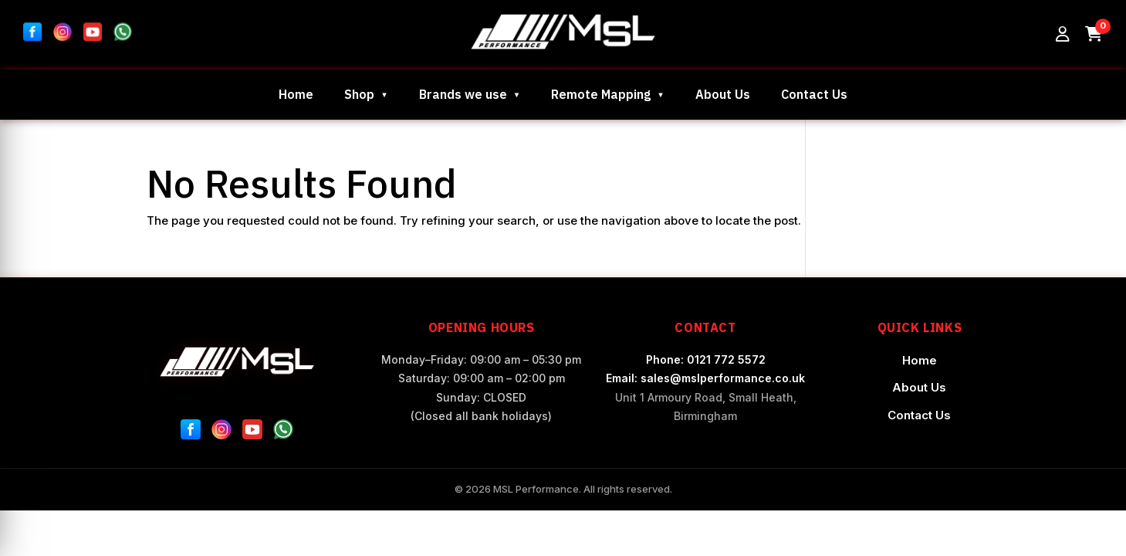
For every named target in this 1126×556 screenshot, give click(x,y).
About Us (722, 94)
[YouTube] (252, 432)
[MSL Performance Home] (237, 362)
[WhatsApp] (283, 432)
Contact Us (814, 94)
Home (296, 94)
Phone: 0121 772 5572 (706, 359)
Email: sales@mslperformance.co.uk (705, 378)
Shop (359, 94)
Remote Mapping (601, 94)
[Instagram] (221, 432)
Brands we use (463, 94)
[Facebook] (191, 432)
